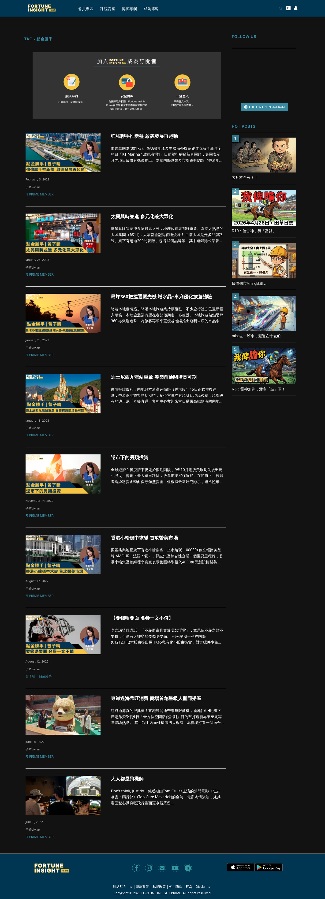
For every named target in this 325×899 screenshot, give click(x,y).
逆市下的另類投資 (129, 457)
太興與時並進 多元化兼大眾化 (142, 217)
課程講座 (107, 9)
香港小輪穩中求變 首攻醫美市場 (144, 538)
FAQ (189, 886)
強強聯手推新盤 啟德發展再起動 (144, 136)
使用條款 (175, 886)
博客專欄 (129, 9)
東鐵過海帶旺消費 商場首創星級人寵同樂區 (156, 698)
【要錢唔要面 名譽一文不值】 (142, 618)
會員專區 (85, 9)
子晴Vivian (33, 187)
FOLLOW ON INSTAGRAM (264, 107)
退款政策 (142, 886)
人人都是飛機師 (127, 779)
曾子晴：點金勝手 (39, 676)
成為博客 (151, 9)
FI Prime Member (40, 194)
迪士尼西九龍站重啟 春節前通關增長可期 (153, 377)
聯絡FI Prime (123, 886)
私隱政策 (159, 886)
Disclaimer (204, 886)
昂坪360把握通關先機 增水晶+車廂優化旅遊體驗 (161, 297)
